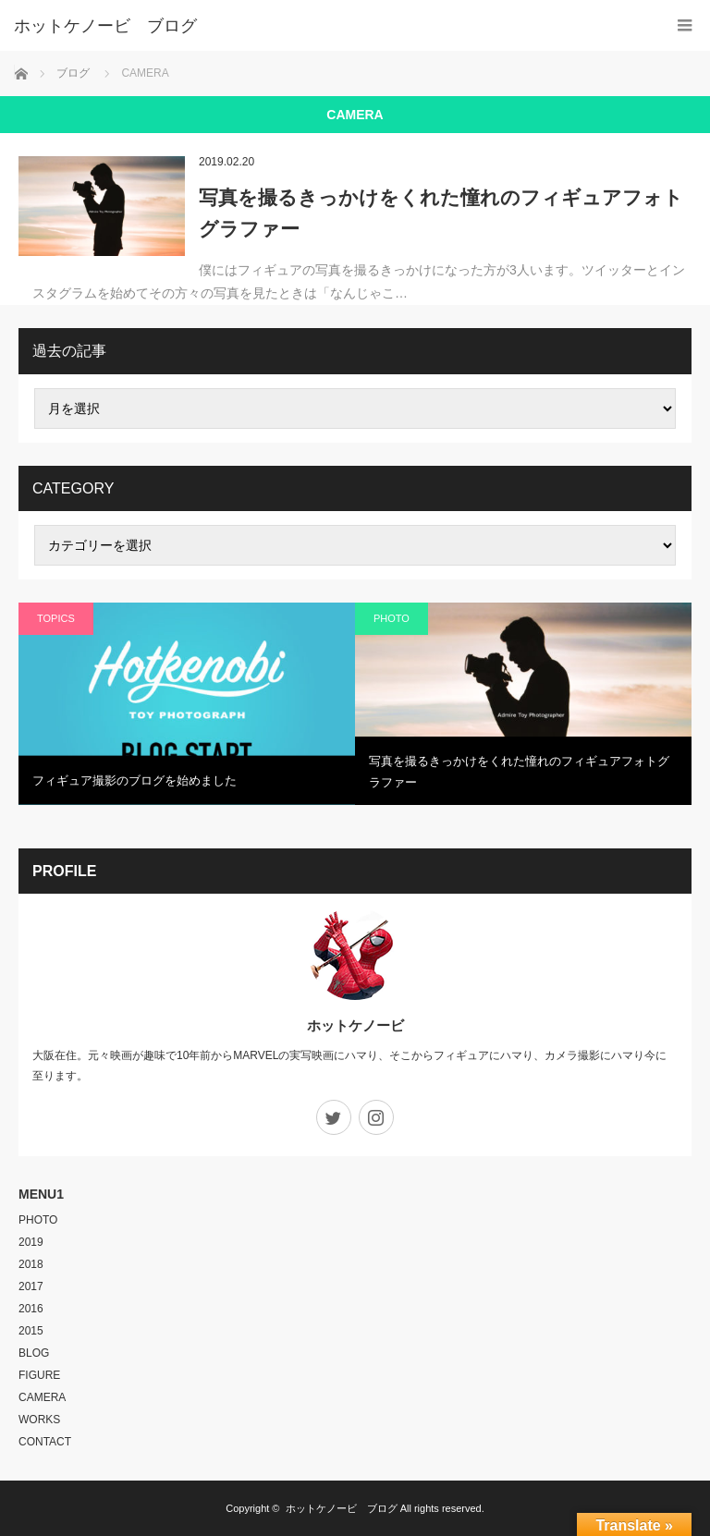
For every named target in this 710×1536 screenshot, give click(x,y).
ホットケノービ (355, 1025)
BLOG (33, 1353)
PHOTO (391, 618)
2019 (30, 1242)
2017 (30, 1286)
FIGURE (39, 1375)
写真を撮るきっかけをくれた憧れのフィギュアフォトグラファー (441, 213)
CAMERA (42, 1397)
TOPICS (56, 618)
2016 (30, 1308)
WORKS (39, 1419)
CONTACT (44, 1441)
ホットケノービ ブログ (342, 1508)
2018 (30, 1264)
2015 (30, 1330)
